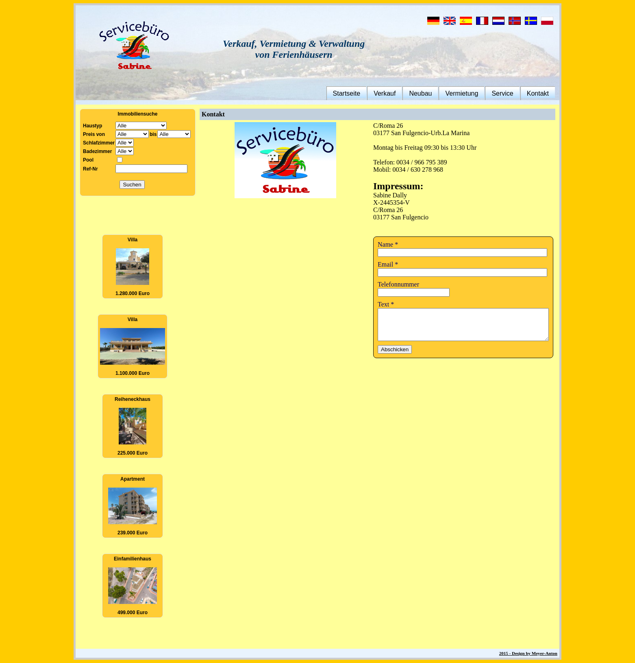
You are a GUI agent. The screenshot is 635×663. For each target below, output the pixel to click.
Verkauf (391, 93)
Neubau (427, 93)
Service (509, 93)
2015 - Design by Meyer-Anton (535, 653)
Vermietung (468, 93)
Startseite (354, 93)
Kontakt (545, 93)
